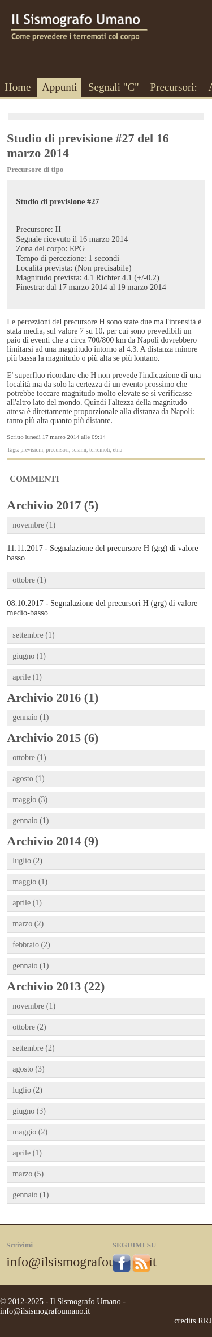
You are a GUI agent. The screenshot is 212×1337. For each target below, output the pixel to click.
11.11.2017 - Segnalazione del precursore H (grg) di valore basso (102, 552)
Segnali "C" (113, 87)
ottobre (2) (29, 1027)
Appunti (59, 87)
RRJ (205, 1320)
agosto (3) (28, 1069)
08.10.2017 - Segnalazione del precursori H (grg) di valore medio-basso (102, 607)
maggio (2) (29, 1132)
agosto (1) (28, 778)
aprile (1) (27, 677)
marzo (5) (28, 1174)
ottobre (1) (29, 580)
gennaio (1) (30, 717)
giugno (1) (29, 656)
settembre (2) (33, 1048)
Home (18, 87)
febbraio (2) (31, 944)
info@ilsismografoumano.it (81, 1261)
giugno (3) (29, 1111)
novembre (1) (33, 525)
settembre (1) (33, 635)
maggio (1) (29, 882)
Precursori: (173, 87)
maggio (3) (29, 799)
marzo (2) (28, 924)
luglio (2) (27, 861)
